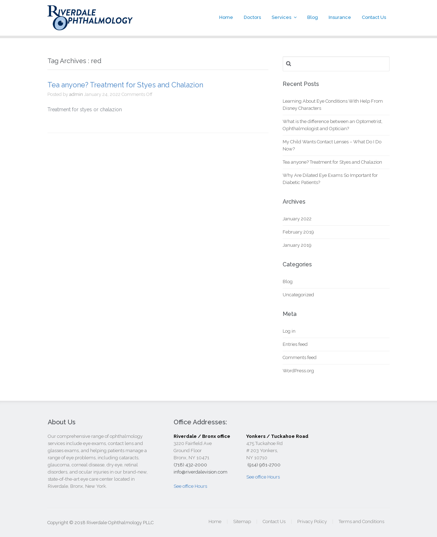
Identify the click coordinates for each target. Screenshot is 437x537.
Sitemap (242, 521)
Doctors (252, 17)
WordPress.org (298, 370)
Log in (289, 331)
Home (226, 17)
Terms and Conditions (361, 521)
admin (76, 94)
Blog (312, 17)
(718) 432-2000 (190, 464)
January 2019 (297, 245)
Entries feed (295, 344)
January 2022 (297, 218)
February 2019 (298, 232)
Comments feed (300, 357)
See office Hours (190, 486)
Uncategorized (298, 294)
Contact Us (374, 17)
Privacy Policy (312, 521)
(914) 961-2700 (263, 464)
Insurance (340, 17)
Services (281, 17)
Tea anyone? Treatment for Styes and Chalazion (125, 85)
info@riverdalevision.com (200, 472)
